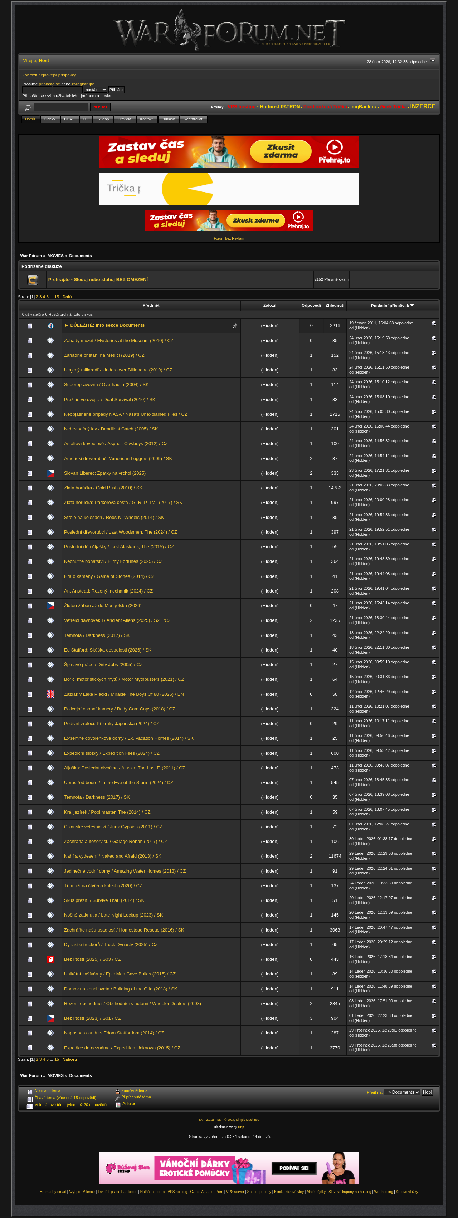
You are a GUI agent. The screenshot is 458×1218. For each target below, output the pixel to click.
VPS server (235, 1192)
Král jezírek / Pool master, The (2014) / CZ (107, 812)
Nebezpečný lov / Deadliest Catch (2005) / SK (111, 428)
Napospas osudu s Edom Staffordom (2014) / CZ (114, 1032)
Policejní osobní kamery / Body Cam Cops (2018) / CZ (119, 709)
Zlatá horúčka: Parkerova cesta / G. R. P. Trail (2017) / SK (123, 502)
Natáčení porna (152, 1192)
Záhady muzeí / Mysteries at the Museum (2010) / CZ (119, 340)
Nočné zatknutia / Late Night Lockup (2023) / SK (113, 915)
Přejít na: (375, 1092)
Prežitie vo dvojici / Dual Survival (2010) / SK (109, 399)
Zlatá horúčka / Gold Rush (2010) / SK (103, 487)
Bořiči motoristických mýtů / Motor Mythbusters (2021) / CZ (124, 679)
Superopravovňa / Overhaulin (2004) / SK (106, 384)
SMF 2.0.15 (207, 1120)
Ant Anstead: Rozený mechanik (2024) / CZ (108, 591)
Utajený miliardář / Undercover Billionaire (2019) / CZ (118, 370)
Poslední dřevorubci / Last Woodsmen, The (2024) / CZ (120, 532)
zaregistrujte (83, 83)
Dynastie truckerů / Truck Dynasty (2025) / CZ (111, 944)
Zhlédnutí (335, 305)
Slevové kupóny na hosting (349, 1192)
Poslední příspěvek (392, 305)
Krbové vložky (407, 1192)
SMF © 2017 (225, 1120)
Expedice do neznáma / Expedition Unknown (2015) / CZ (122, 1047)
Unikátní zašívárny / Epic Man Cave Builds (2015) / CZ (120, 974)
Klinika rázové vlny (289, 1192)
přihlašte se (49, 83)
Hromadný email (53, 1192)
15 (56, 296)
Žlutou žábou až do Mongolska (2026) (103, 605)
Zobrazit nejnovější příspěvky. (49, 75)
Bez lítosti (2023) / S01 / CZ (92, 1018)
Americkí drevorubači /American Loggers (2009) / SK (118, 458)
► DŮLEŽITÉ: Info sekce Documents (104, 325)
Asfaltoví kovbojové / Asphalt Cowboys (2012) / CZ (116, 443)
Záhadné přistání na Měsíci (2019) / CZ (104, 355)
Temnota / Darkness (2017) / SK (97, 635)
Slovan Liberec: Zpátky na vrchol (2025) (105, 473)
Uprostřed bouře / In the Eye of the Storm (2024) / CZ (118, 782)
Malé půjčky (316, 1192)
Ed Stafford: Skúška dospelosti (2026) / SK (107, 650)
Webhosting (383, 1192)
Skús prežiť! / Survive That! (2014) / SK (104, 900)
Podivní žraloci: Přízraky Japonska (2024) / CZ (111, 723)
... (52, 296)
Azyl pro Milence (82, 1192)
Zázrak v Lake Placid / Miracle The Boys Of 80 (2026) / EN (124, 694)
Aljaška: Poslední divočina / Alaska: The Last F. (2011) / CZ (124, 767)
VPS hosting (177, 1192)
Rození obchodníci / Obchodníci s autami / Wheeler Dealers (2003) (132, 1003)
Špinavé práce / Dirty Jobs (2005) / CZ (103, 664)
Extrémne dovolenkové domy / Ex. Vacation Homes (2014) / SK (129, 738)
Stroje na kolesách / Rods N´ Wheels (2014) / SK (114, 517)
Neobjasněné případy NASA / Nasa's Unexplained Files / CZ (125, 414)
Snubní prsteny (259, 1192)
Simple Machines (247, 1120)
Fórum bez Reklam (229, 238)
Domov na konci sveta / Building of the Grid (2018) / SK (120, 989)
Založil (269, 305)
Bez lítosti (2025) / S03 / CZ (92, 959)
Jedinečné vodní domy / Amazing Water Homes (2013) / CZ (125, 871)
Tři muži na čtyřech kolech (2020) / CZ (103, 885)
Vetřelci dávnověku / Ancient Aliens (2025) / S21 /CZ (117, 620)
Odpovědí (311, 305)
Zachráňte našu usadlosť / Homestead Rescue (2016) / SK (124, 930)
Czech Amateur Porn (206, 1192)
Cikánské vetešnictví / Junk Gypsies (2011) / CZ (113, 826)
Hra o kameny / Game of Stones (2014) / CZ (109, 576)
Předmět (151, 305)
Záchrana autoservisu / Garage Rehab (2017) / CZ (115, 841)
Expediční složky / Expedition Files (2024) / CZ (112, 753)
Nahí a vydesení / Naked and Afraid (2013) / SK (112, 856)
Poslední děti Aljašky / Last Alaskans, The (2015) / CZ (119, 546)
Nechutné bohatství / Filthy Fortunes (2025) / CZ (113, 561)
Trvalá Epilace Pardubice (117, 1192)
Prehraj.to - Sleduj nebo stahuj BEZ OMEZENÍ (98, 279)
